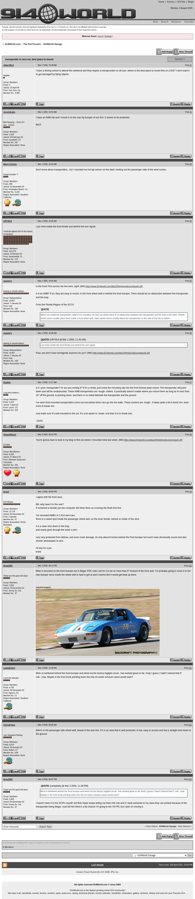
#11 (190, 668)
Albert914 (8, 65)
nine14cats (9, 112)
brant (6, 491)
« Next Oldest (151, 826)
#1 (191, 65)
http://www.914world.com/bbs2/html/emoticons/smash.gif (152, 440)
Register (108, 36)
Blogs (190, 2)
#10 (190, 566)
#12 (190, 725)
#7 (191, 382)
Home (161, 2)
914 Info (181, 2)
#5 (191, 281)
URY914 (7, 221)
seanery (7, 281)
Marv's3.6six (10, 164)
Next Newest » (185, 826)
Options (179, 59)
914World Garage (52, 44)
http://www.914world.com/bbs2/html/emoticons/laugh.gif (114, 286)
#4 (191, 221)
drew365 (7, 565)
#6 (191, 333)
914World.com (13, 44)
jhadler (7, 382)
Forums (170, 2)
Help (155, 22)
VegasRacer (9, 434)
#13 (190, 779)
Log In (100, 36)
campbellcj (9, 668)
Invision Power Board (86, 872)
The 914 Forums (32, 44)
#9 (191, 492)
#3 (191, 164)
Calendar (189, 22)
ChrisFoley (9, 725)
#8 (191, 435)
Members (176, 22)
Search (164, 22)
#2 (191, 112)
